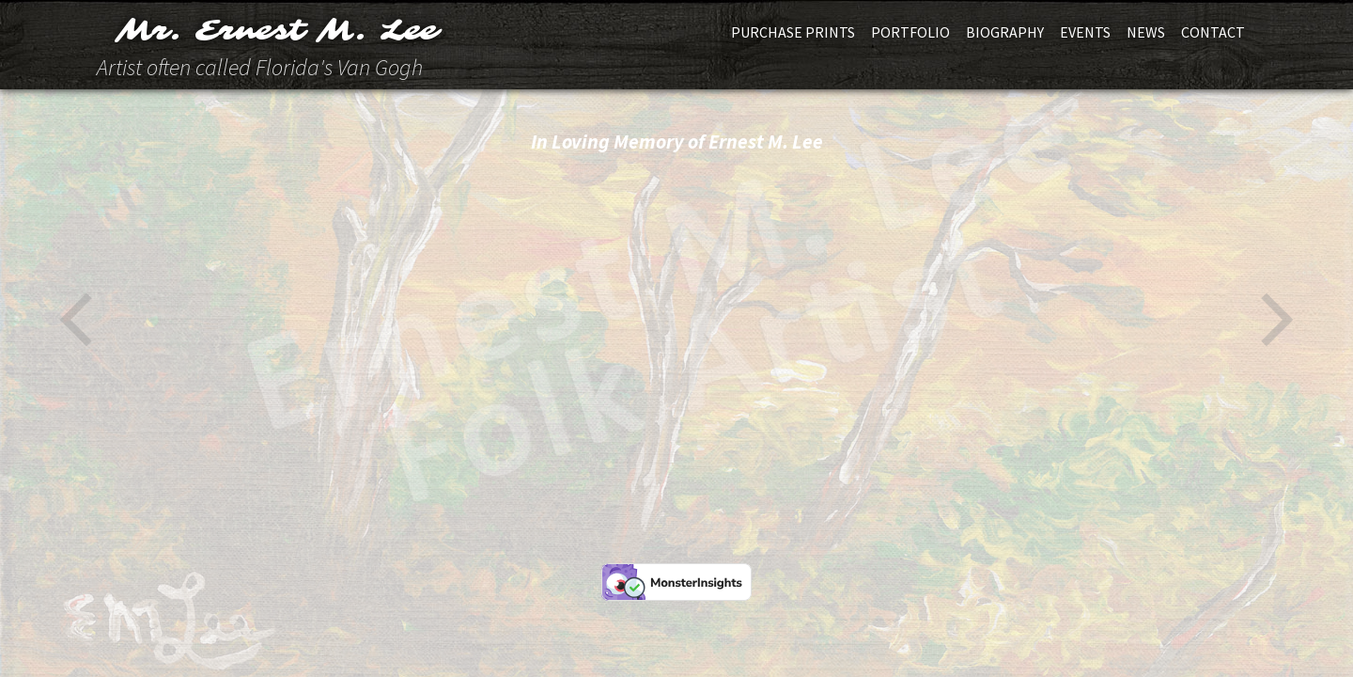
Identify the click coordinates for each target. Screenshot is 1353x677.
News (1146, 32)
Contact (1213, 32)
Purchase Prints (793, 32)
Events (1085, 32)
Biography (1005, 32)
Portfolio (910, 32)
